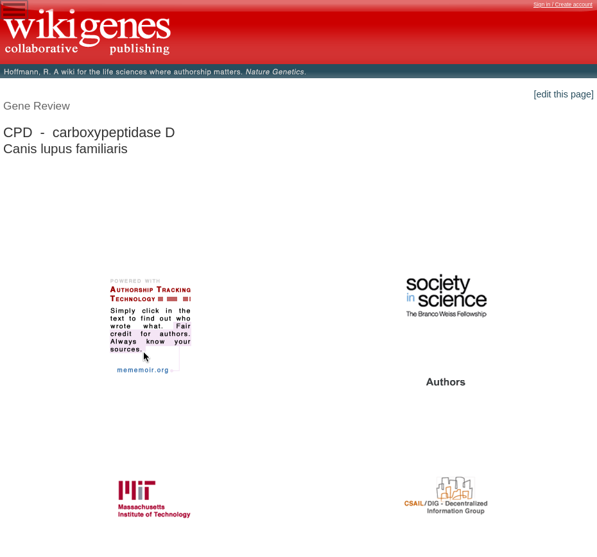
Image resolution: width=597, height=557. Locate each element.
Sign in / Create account (563, 4)
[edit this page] (563, 94)
